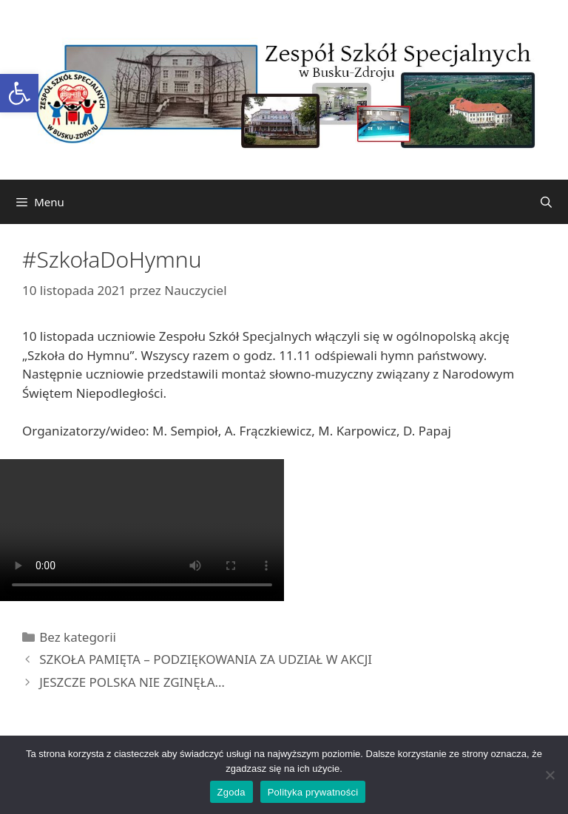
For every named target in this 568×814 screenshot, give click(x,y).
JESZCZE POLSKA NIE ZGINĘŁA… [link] (132, 682)
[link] (19, 93)
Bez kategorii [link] (77, 636)
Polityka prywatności (313, 792)
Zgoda (231, 792)
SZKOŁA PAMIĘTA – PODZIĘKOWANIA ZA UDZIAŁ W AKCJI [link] (205, 659)
